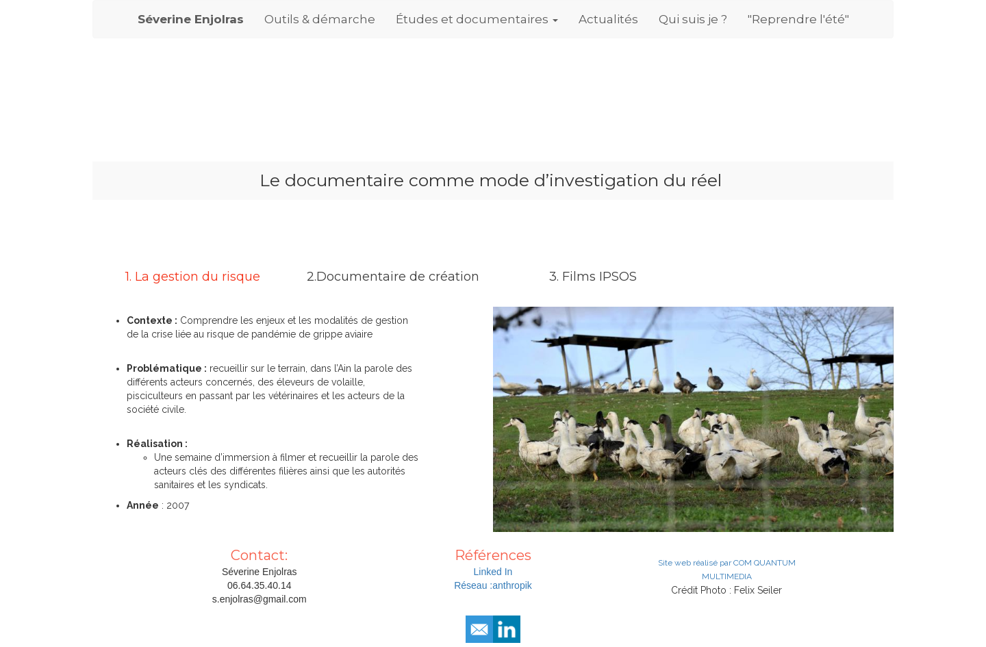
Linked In (493, 571)
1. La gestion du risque (192, 276)
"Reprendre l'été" (798, 19)
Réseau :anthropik (493, 585)
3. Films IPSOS (593, 276)
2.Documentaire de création (393, 276)
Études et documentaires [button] (477, 19)
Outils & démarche (319, 19)
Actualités (608, 19)
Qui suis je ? (693, 19)
